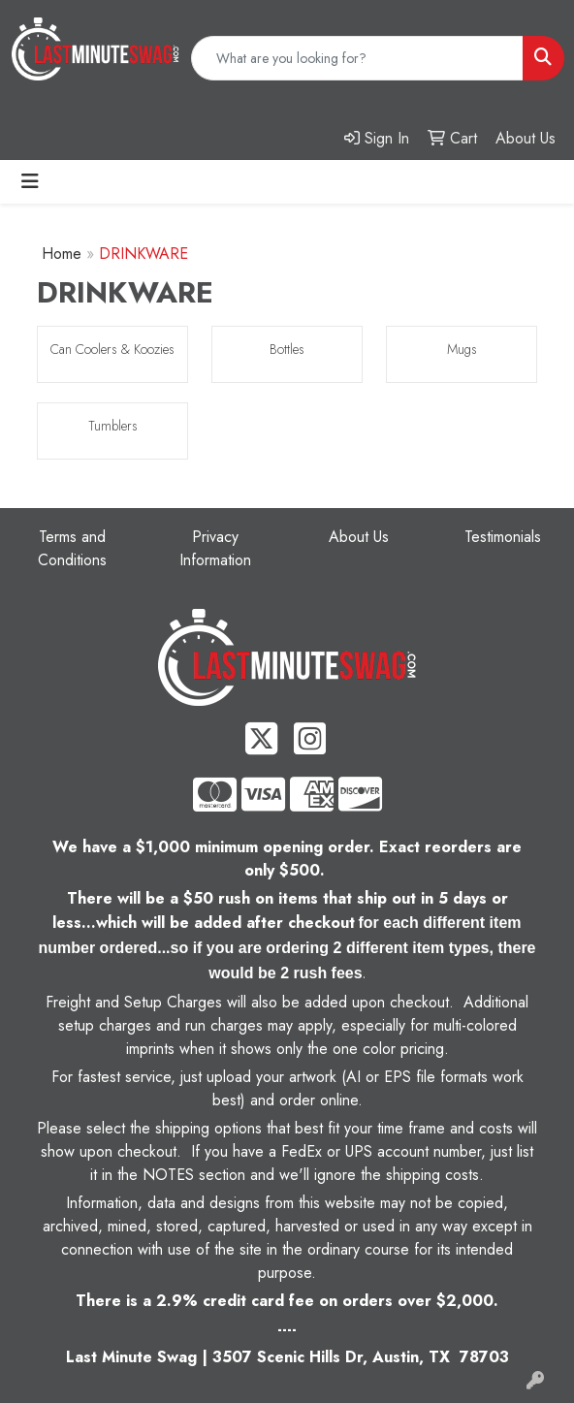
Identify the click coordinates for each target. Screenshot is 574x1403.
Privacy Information (215, 548)
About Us (359, 537)
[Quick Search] (357, 58)
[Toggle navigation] (30, 182)
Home (61, 253)
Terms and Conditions (72, 548)
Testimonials (502, 537)
